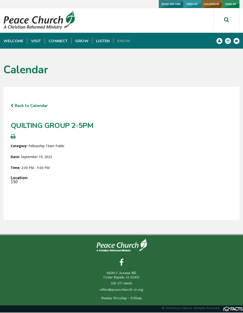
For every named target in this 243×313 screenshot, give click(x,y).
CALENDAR (192, 4)
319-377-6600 (121, 284)
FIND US (160, 4)
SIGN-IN (223, 4)
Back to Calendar (29, 105)
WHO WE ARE (129, 4)
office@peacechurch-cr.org (121, 290)
